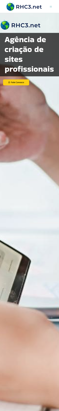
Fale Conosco (17, 82)
